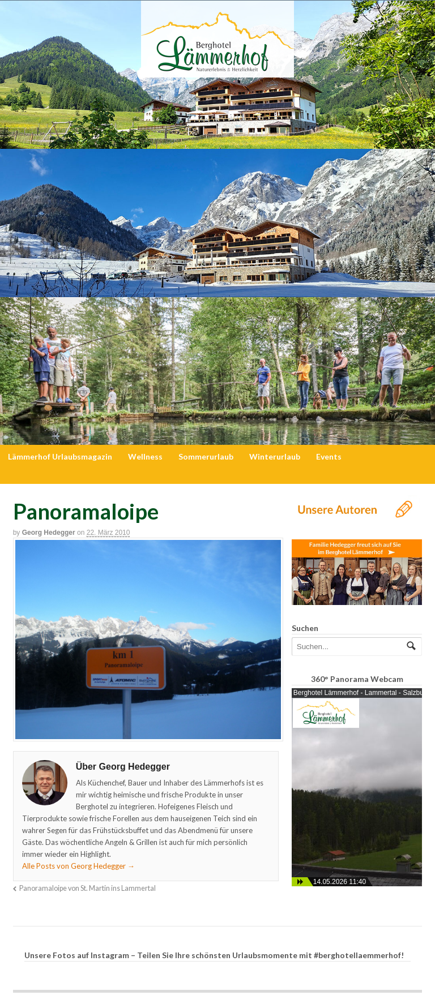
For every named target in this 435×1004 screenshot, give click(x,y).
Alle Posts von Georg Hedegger (78, 865)
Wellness (145, 456)
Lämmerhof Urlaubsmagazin (60, 456)
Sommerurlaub (205, 456)
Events (329, 456)
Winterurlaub (274, 456)
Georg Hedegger (48, 533)
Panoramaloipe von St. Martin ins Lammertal (87, 888)
